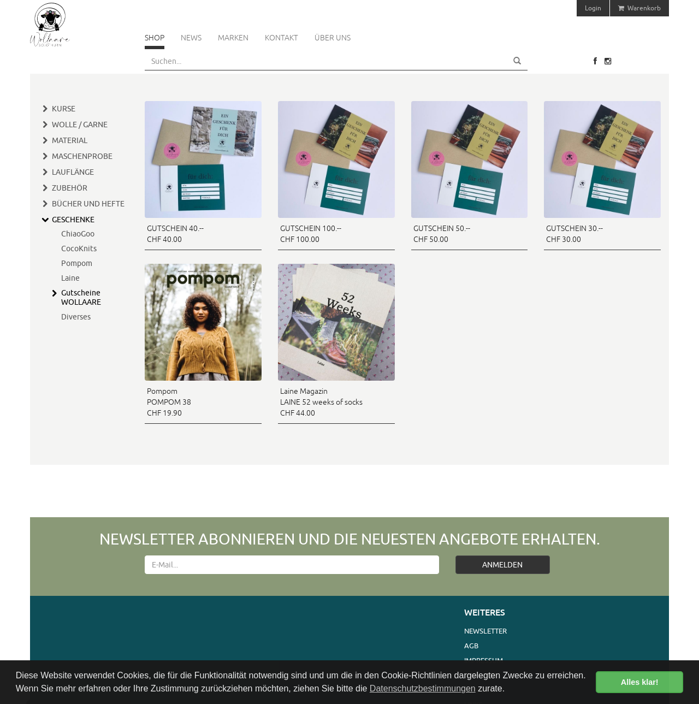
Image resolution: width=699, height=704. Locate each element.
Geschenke (73, 219)
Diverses (76, 316)
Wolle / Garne (80, 124)
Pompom (76, 263)
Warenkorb (639, 8)
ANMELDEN (502, 564)
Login (593, 8)
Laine (70, 278)
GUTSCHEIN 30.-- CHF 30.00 (574, 234)
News (191, 37)
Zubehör (69, 188)
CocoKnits (79, 248)
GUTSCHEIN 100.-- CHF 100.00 (310, 234)
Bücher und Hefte (88, 203)
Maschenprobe (82, 156)
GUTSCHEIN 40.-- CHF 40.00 (175, 234)
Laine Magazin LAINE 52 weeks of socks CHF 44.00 (321, 402)
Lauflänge (73, 172)
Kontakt (281, 37)
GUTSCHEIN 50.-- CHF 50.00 (441, 234)
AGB (471, 645)
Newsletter (485, 630)
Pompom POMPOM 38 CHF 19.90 (169, 402)
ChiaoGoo (77, 233)
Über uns (333, 37)
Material (69, 140)
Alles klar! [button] (640, 682)
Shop (154, 37)
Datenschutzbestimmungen (423, 688)
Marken (233, 37)
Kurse (63, 108)
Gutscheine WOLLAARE (81, 297)
